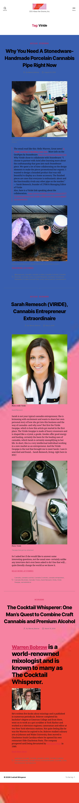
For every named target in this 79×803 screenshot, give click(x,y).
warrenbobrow (62, 292)
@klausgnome (19, 288)
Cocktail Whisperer (41, 290)
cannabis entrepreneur (57, 591)
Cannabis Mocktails (21, 593)
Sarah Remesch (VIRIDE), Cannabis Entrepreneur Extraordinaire (39, 324)
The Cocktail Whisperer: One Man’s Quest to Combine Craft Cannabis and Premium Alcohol (39, 631)
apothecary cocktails (21, 779)
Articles (34, 46)
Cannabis (28, 288)
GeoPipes (51, 290)
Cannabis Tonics (27, 290)
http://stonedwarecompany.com (41, 168)
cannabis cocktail (39, 288)
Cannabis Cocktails (52, 288)
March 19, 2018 (50, 649)
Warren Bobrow (34, 667)
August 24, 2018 (50, 82)
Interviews (44, 46)
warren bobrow (50, 292)
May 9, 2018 (50, 339)
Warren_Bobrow (33, 82)
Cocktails (58, 781)
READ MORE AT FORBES (23, 281)
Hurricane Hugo (54, 764)
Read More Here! (20, 772)
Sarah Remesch (46, 593)
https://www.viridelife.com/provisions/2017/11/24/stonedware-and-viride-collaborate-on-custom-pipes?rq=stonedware (40, 209)
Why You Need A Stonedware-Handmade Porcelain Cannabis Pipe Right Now (39, 64)
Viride (42, 292)
